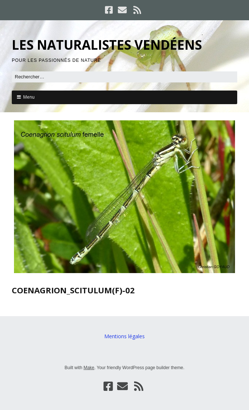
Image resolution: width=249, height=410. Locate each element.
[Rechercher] (124, 76)
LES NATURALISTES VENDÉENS (107, 44)
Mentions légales (124, 336)
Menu (29, 97)
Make (89, 367)
